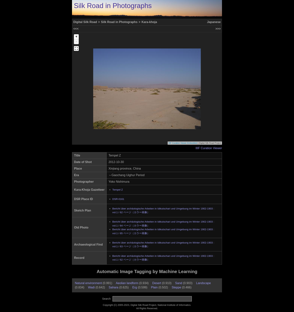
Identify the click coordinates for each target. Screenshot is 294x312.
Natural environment (88, 283)
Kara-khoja (149, 22)
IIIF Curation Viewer (209, 148)
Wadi (91, 287)
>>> (218, 28)
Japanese (214, 22)
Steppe (176, 287)
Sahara (113, 287)
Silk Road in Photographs (113, 6)
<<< (76, 28)
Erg (134, 287)
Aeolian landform (127, 283)
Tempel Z (117, 189)
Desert (156, 283)
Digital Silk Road (85, 22)
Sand (178, 283)
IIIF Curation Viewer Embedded (183, 143)
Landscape (203, 283)
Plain (154, 287)
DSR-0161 (118, 199)
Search (106, 298)
